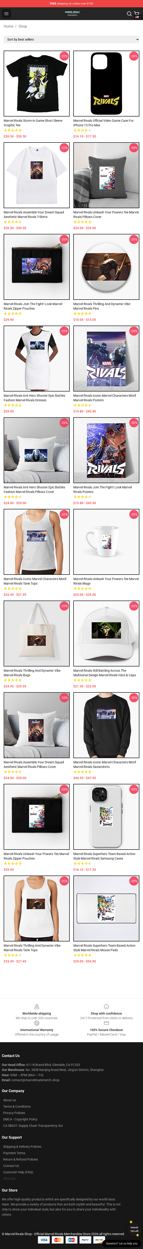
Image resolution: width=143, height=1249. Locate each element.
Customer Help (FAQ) (18, 1172)
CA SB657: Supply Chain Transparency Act (33, 1125)
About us (9, 1100)
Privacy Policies (14, 1113)
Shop (23, 26)
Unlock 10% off (134, 1229)
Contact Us (11, 1166)
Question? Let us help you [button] (122, 1243)
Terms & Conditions (17, 1106)
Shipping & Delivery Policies (22, 1146)
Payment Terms (14, 1153)
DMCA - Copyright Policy (20, 1119)
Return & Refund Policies (20, 1159)
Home (8, 26)
